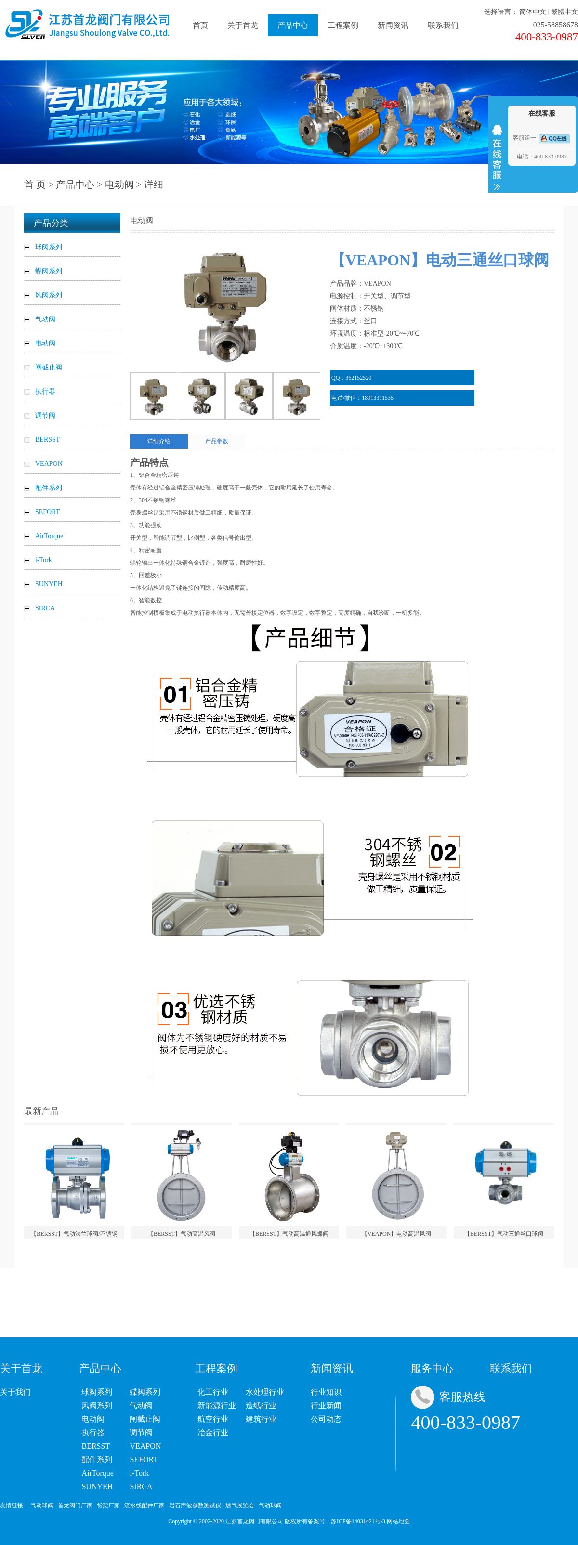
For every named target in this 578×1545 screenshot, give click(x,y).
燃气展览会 (239, 1505)
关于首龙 (242, 25)
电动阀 (119, 184)
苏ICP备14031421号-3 (358, 1521)
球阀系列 (96, 1392)
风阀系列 (96, 1405)
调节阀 (141, 1432)
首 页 (35, 184)
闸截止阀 (145, 1419)
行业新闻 (326, 1405)
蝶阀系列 (145, 1392)
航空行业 (212, 1419)
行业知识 (326, 1392)
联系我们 (443, 25)
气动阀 (141, 1405)
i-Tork (139, 1473)
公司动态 (326, 1419)
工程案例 (343, 25)
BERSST (95, 1446)
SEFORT (144, 1459)
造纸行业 (261, 1405)
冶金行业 (212, 1432)
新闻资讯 (393, 25)
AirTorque (97, 1473)
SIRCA (141, 1486)
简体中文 (532, 11)
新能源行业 (216, 1405)
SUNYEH (97, 1486)
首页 (200, 25)
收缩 (497, 158)
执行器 (93, 1432)
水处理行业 (265, 1392)
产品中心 (292, 25)
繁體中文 (564, 11)
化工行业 (212, 1392)
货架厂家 (108, 1505)
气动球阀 (41, 1505)
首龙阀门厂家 (75, 1505)
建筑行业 (261, 1419)
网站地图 (398, 1521)
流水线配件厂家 (144, 1505)
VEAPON (145, 1446)
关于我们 (15, 1392)
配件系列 (96, 1459)
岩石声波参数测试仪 (195, 1505)
